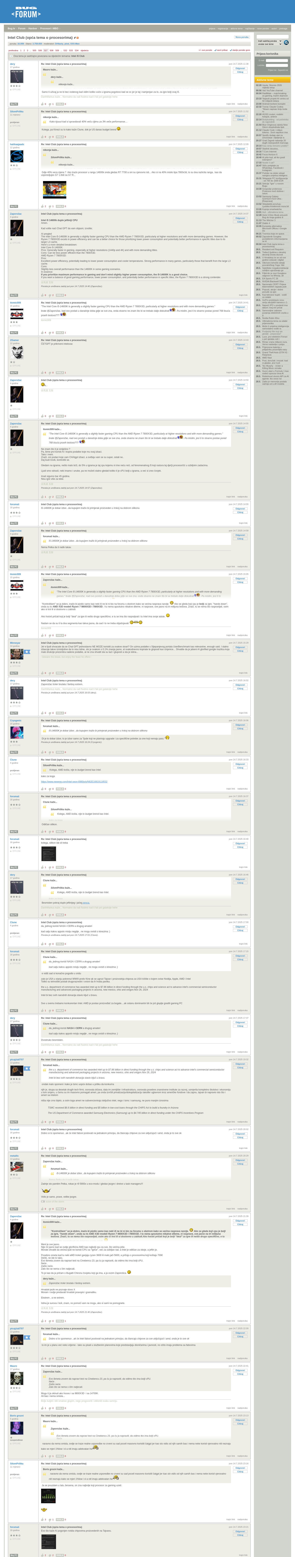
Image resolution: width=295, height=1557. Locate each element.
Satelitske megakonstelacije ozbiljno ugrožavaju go (275, 269)
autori (274, 28)
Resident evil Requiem (273, 249)
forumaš (15, 504)
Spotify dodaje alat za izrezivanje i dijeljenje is (273, 136)
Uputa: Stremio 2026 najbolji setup (272, 86)
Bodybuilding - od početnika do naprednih (275, 120)
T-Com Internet (269, 151)
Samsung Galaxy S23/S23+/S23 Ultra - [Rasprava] (272, 198)
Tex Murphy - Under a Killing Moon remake (272, 367)
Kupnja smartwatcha (272, 209)
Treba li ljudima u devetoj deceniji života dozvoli (274, 253)
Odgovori (240, 68)
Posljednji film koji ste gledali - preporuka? (272, 332)
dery (13, 64)
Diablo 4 (266, 223)
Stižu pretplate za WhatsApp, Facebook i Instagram (273, 167)
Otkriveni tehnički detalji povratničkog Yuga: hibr (273, 264)
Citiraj (240, 72)
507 (45, 50)
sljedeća (84, 50)
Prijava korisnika (267, 53)
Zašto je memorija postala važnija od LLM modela (274, 382)
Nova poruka (241, 37)
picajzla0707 (17, 1059)
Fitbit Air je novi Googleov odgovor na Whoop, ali (274, 274)
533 (71, 50)
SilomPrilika (17, 111)
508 (51, 50)
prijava (212, 28)
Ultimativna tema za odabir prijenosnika (274, 322)
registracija (223, 28)
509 (57, 50)
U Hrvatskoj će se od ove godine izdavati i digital (274, 258)
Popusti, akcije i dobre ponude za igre (272, 290)
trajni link (231, 104)
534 (76, 50)
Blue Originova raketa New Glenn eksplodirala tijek (275, 126)
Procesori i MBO (49, 28)
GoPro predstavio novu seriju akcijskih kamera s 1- (275, 301)
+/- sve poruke (205, 50)
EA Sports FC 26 (270, 278)
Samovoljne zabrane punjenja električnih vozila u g (275, 312)
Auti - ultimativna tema (272, 212)
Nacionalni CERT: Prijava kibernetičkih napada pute (274, 285)
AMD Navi (267, 358)
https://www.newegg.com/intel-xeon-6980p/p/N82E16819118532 (74, 781)
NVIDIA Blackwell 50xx (273, 281)
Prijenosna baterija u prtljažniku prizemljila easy (274, 348)
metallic (14, 1156)
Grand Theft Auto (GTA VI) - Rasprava (275, 353)
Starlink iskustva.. (270, 148)
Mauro (14, 1366)
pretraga (283, 28)
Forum (21, 28)
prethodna (13, 50)
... (30, 50)
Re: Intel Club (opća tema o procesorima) (63, 64)
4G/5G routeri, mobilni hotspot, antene (272, 115)
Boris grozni (17, 1415)
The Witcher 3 (268, 220)
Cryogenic (16, 720)
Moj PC (14, 104)
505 (34, 50)
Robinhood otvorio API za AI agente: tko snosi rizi (275, 377)
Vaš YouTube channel (272, 90)
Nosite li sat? (268, 162)
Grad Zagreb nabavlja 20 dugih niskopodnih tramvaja (275, 141)
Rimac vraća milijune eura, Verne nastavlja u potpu (274, 343)
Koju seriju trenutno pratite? (275, 146)
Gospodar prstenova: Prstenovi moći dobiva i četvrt (273, 191)
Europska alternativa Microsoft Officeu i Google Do (274, 228)
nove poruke (263, 28)
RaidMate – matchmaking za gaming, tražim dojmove (275, 94)
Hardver (32, 28)
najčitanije (250, 28)
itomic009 (16, 302)
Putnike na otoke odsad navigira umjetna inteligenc (274, 174)
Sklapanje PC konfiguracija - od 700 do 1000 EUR (275, 179)
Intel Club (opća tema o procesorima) (61, 214)
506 (40, 50)
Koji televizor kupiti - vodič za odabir (274, 296)
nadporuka (242, 104)
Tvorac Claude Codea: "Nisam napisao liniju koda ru (274, 109)
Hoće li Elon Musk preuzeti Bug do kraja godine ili (274, 216)
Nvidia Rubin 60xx (270, 318)
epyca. (86, 902)
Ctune (13, 759)
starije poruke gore (241, 50)
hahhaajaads (17, 144)
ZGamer (15, 340)
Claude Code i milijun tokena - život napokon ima (275, 131)
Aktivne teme (265, 80)
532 (65, 50)
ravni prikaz (222, 50)
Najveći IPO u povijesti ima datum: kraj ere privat (275, 306)
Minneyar (15, 643)
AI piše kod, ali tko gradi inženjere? (273, 158)
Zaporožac (16, 214)
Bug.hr (11, 28)
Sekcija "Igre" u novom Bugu (273, 184)
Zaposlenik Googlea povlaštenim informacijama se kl (274, 238)
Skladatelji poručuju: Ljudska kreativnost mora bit (275, 205)
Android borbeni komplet (273, 104)
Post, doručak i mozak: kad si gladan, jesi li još (275, 361)
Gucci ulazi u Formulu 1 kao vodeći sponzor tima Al (275, 372)
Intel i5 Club (78, 56)
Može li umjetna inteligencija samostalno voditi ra (275, 327)
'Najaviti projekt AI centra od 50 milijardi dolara (275, 99)
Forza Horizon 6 (269, 154)
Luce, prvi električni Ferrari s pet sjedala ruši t (274, 338)
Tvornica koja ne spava (273, 233)
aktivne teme (237, 28)
